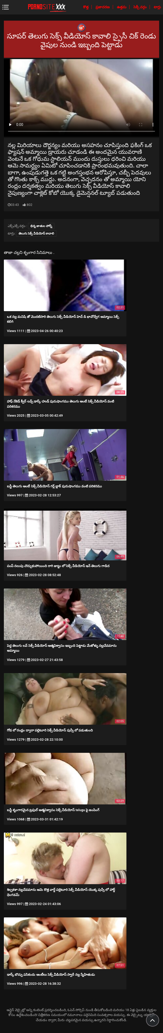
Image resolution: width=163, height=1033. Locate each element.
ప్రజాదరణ (103, 7)
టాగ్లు (157, 7)
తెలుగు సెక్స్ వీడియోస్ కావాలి (36, 233)
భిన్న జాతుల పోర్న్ (41, 226)
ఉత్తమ (122, 7)
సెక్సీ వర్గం (140, 7)
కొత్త (86, 7)
